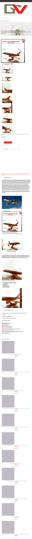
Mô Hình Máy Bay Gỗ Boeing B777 (16, 516)
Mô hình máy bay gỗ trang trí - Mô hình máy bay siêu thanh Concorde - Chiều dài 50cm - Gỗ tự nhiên (16, 534)
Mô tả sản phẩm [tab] (5, 149)
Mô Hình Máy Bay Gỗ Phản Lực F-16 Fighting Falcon (16, 390)
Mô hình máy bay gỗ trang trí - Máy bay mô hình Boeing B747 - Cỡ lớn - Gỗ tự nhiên (16, 498)
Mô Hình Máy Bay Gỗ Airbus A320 (16, 463)
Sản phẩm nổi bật (22, 30)
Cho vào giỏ (16, 357)
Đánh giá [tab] (18, 149)
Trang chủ (18, 30)
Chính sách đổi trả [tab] (12, 149)
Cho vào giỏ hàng (8, 142)
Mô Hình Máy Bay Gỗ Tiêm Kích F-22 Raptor (16, 354)
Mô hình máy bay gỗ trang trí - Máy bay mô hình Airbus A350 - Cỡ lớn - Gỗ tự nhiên (16, 445)
